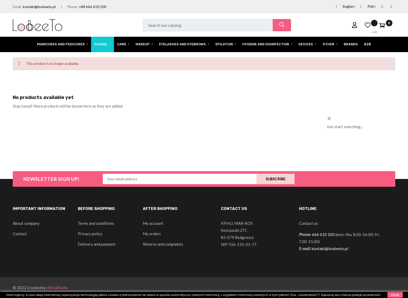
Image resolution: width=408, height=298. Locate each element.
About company (26, 223)
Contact (20, 233)
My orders (152, 233)
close (395, 295)
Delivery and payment (97, 244)
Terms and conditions (96, 223)
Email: (17, 7)
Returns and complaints (163, 244)
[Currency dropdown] (365, 6)
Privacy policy (90, 233)
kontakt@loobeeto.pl (39, 7)
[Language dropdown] (342, 6)
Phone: (72, 7)
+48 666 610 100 (92, 7)
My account (153, 223)
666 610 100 (323, 234)
